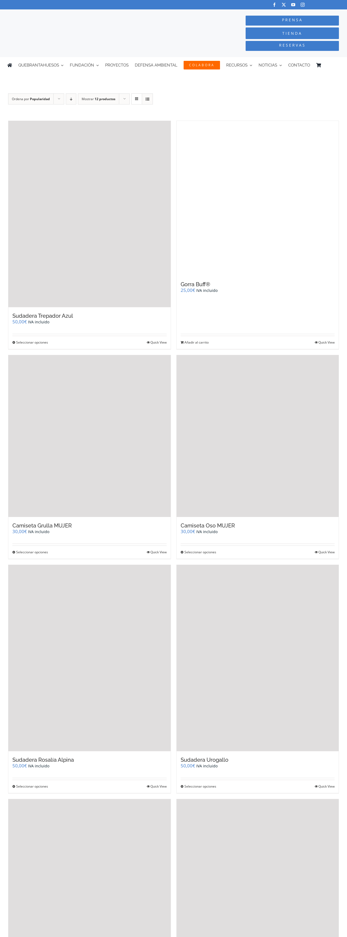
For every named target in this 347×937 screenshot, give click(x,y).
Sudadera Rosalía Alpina (43, 760)
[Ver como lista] (147, 99)
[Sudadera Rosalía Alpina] (89, 658)
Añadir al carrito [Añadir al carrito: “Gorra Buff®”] (196, 342)
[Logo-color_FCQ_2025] (65, 14)
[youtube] (293, 5)
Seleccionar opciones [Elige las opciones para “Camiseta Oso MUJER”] (200, 552)
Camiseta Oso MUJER (208, 525)
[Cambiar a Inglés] (337, 65)
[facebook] (274, 5)
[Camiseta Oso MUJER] (258, 436)
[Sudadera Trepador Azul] (89, 214)
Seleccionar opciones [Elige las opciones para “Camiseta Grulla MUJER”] (32, 552)
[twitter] (284, 5)
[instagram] (303, 5)
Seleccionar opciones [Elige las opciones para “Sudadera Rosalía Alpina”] (32, 786)
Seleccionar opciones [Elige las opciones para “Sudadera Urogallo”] (200, 786)
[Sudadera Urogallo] (258, 658)
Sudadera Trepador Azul (42, 316)
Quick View (158, 342)
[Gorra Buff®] (258, 198)
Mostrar (98, 99)
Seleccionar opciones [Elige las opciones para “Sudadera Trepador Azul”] (32, 342)
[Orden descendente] (71, 98)
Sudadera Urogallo (204, 760)
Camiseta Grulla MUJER (42, 525)
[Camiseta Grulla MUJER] (89, 436)
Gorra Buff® (195, 284)
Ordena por (31, 99)
